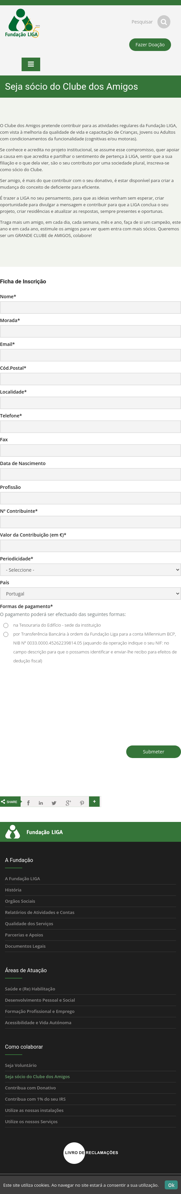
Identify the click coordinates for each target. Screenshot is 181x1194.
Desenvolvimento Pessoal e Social (40, 1000)
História (13, 890)
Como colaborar (24, 1047)
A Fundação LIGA (22, 879)
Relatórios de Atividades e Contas (39, 912)
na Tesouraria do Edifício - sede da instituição (57, 625)
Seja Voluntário (21, 1065)
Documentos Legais (25, 946)
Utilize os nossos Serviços (31, 1121)
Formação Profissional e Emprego (39, 1011)
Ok (171, 1185)
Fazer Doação (150, 44)
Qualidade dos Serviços (29, 924)
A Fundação (19, 860)
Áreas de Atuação (26, 970)
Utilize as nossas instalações (34, 1110)
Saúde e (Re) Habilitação (30, 989)
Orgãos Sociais (20, 901)
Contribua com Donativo (30, 1088)
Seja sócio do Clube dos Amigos (37, 1076)
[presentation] (50, 703)
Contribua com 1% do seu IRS (35, 1099)
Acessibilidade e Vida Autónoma (38, 1023)
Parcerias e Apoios (24, 935)
